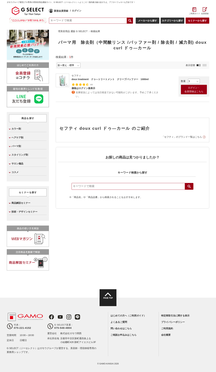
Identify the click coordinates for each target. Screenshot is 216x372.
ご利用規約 (167, 328)
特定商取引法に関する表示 (175, 315)
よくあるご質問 (119, 322)
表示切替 (190, 65)
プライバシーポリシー (173, 322)
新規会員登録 (61, 10)
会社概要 (166, 334)
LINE (73, 317)
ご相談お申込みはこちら (124, 334)
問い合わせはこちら (121, 328)
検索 (189, 186)
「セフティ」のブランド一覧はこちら (182, 136)
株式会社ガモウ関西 (71, 333)
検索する (130, 21)
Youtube (57, 317)
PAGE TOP (108, 301)
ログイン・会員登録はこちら (193, 89)
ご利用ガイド (194, 14)
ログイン (76, 10)
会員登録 (205, 14)
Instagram (65, 317)
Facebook (50, 317)
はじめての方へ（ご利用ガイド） (128, 315)
